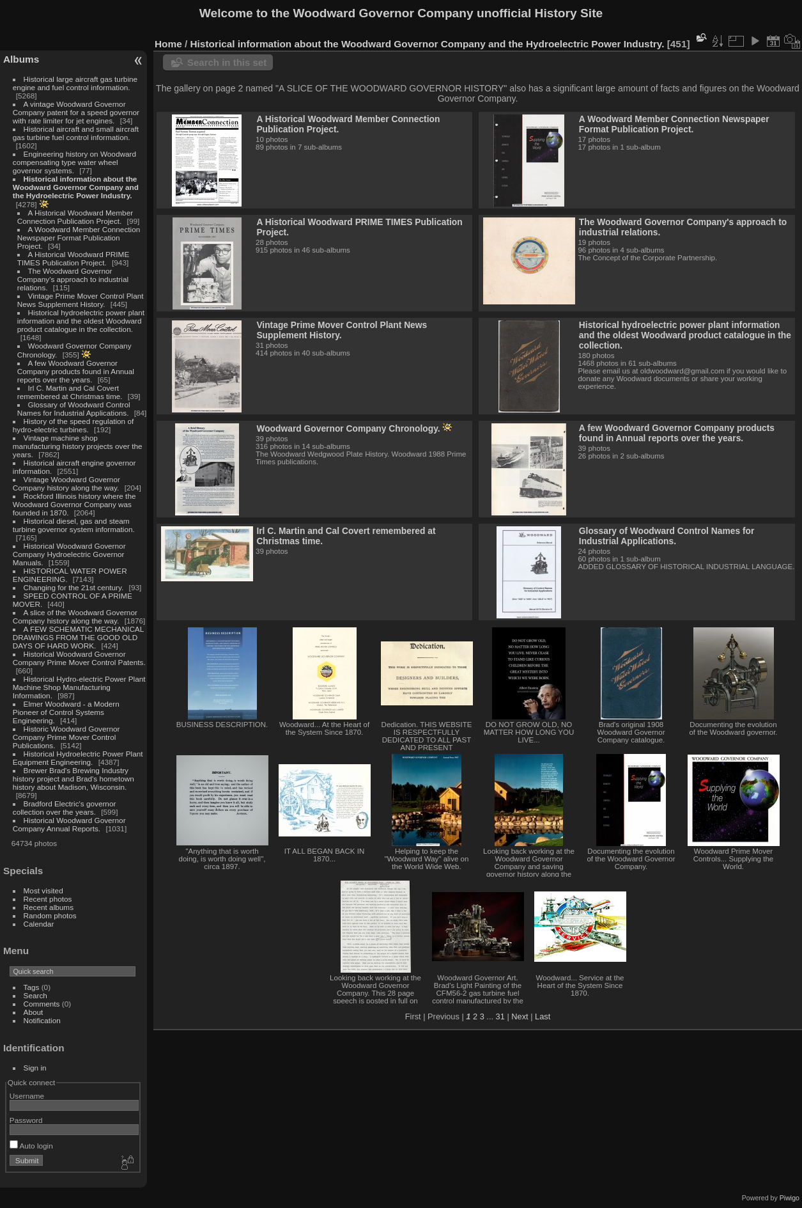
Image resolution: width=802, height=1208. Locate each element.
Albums (21, 59)
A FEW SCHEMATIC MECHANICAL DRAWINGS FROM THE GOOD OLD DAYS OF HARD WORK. (78, 637)
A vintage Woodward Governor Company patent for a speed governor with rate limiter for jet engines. (76, 112)
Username (27, 1096)
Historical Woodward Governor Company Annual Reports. (69, 824)
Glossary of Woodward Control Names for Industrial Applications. (73, 408)
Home (168, 43)
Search (35, 995)
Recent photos (48, 899)
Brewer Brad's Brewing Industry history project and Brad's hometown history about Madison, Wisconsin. (73, 778)
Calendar (39, 924)
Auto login (31, 1145)
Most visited (43, 890)
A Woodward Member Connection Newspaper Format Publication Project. (78, 237)
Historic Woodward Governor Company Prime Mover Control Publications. (66, 737)
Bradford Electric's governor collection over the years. (64, 807)
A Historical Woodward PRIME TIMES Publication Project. (73, 258)
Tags (32, 987)
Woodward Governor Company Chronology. (348, 428)
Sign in (35, 1067)
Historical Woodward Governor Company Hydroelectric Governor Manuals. (69, 554)
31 (500, 1016)
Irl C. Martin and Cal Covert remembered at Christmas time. (70, 392)
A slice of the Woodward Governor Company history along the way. (75, 616)
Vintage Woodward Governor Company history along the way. (66, 483)
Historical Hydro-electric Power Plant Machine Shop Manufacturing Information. (79, 687)
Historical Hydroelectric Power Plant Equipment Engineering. (78, 757)
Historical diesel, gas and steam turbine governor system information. (74, 525)
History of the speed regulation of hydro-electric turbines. (73, 425)
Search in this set (226, 62)
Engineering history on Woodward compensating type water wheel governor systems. (74, 162)
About (33, 1012)
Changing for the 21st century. (74, 587)
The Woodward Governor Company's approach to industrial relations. (72, 279)
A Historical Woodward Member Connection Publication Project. (75, 216)
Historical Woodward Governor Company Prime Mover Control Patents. (79, 658)
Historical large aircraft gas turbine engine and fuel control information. (75, 83)
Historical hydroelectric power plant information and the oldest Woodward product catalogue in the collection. (80, 320)
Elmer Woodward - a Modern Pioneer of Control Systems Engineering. (66, 712)
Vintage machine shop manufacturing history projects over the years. (78, 446)
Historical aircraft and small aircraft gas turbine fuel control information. (76, 133)
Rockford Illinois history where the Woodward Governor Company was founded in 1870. (74, 504)
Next (519, 1016)
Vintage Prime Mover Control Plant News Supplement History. (80, 300)
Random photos (50, 915)
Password (26, 1120)
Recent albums (48, 907)
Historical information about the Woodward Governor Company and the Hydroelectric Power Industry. (76, 187)
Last (542, 1016)
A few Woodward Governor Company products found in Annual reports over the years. (75, 371)
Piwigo (789, 1198)
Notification (42, 1020)
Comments (42, 1004)
